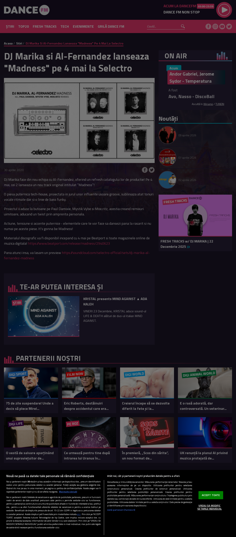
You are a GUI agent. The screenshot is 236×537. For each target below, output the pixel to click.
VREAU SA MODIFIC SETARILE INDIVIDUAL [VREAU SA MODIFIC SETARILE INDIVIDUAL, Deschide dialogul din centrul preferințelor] (209, 507)
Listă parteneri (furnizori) (121, 509)
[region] (118, 503)
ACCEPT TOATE (211, 495)
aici (79, 514)
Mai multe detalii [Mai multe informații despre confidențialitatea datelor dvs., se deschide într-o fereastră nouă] (68, 491)
